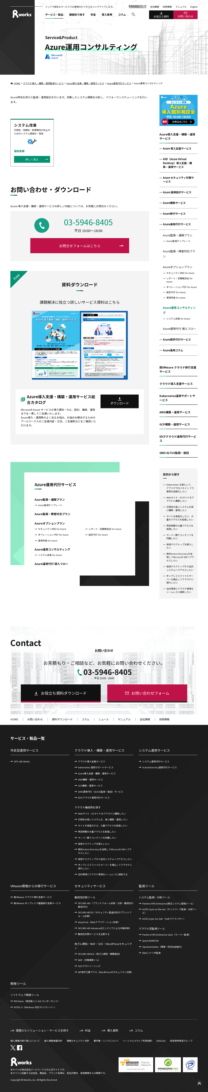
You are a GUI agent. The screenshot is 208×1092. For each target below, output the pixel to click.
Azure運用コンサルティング (179, 310)
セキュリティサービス (90, 886)
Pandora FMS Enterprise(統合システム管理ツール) (167, 903)
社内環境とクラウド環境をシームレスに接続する (103, 874)
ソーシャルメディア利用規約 (137, 1040)
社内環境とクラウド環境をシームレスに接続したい (179, 590)
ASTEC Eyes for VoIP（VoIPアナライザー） (164, 918)
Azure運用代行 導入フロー (179, 328)
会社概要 (154, 6)
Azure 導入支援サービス (177, 148)
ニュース (103, 719)
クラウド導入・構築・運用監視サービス (43, 83)
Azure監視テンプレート (178, 241)
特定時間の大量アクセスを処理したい (179, 527)
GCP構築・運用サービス (90, 785)
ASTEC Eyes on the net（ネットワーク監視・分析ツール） (169, 911)
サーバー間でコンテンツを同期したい (179, 536)
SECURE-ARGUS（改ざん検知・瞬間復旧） (99, 954)
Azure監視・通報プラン (177, 235)
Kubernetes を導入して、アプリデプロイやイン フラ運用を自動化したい (180, 488)
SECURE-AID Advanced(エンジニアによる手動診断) (104, 928)
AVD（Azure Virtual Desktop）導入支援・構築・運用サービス (177, 163)
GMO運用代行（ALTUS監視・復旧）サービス (100, 791)
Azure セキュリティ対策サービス (178, 179)
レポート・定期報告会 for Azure (179, 280)
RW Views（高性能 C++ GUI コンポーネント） (37, 1001)
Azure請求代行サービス (177, 339)
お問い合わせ (185, 15)
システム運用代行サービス (155, 761)
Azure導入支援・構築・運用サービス (85, 83)
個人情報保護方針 (53, 1040)
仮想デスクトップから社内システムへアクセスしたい (179, 568)
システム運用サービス (154, 750)
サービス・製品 (54, 14)
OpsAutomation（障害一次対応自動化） (162, 946)
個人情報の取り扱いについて (25, 1040)
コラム (122, 14)
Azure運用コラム (173, 350)
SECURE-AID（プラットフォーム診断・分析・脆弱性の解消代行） (105, 904)
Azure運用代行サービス (119, 83)
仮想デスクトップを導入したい (179, 546)
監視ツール (146, 886)
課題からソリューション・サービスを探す (42, 1030)
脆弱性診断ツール (85, 897)
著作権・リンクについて (106, 1040)
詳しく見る (31, 159)
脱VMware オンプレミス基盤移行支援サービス (37, 903)
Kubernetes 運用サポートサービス (95, 767)
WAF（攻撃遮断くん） (89, 960)
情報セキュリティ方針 (78, 1040)
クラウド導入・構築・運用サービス (99, 750)
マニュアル (181, 6)
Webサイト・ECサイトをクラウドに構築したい (180, 499)
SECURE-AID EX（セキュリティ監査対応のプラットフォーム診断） (105, 914)
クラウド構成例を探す (88, 807)
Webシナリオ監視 (151, 952)
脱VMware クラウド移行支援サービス (33, 897)
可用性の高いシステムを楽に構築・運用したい (179, 508)
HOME (15, 83)
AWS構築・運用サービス (90, 779)
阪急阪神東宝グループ (181, 1040)
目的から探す (171, 474)
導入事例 (107, 14)
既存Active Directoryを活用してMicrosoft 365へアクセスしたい (180, 557)
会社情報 (145, 719)
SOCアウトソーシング (89, 966)
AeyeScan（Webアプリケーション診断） (99, 922)
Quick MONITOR (150, 940)
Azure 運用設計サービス (177, 192)
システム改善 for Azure (178, 318)
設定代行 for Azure (176, 292)
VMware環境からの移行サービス (33, 886)
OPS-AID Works (22, 761)
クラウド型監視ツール (152, 928)
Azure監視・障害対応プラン (179, 253)
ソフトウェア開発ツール (24, 995)
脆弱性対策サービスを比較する (94, 934)
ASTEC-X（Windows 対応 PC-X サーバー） (35, 1007)
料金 (93, 14)
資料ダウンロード (62, 719)
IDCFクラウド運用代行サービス (94, 797)
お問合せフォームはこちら (80, 245)
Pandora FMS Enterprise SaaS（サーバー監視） (166, 934)
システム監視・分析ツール (154, 897)
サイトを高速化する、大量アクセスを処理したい (102, 825)
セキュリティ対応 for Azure (180, 273)
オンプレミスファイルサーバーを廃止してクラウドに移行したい (179, 579)
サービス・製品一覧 (27, 738)
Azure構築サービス (174, 203)
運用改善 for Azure (176, 297)
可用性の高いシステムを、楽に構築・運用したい (103, 819)
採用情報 (167, 6)
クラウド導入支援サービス (91, 761)
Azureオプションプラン (177, 267)
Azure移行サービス (174, 213)
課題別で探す (77, 14)
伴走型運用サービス (24, 750)
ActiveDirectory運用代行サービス (159, 767)
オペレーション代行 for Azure (181, 287)
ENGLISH (161, 1040)
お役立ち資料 (161, 15)
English (194, 6)
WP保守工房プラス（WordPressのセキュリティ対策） (105, 972)
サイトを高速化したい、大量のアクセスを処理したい (179, 518)
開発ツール (18, 983)
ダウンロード (119, 403)
